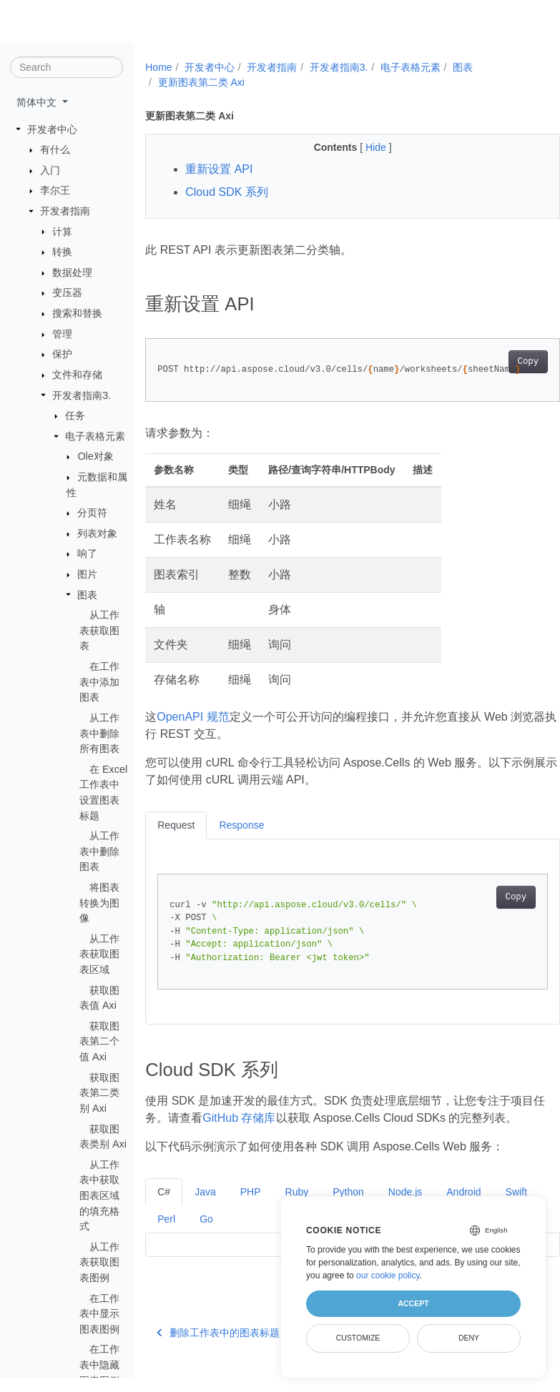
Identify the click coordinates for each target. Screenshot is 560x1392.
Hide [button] (362, 147)
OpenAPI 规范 (193, 717)
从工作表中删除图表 (99, 852)
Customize (358, 1337)
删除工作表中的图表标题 (218, 1350)
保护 (62, 354)
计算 (62, 231)
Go (253, 1236)
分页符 (92, 513)
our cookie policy (388, 1275)
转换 (62, 252)
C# (163, 1209)
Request (176, 825)
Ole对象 (95, 457)
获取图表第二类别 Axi (99, 1093)
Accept (413, 1303)
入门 (50, 171)
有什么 (55, 150)
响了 (87, 554)
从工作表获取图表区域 (99, 955)
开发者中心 (52, 129)
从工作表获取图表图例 (99, 1263)
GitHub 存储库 (261, 1118)
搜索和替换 (77, 314)
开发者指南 (65, 211)
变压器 (67, 293)
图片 (87, 575)
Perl (213, 1236)
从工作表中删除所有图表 (99, 734)
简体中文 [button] (37, 103)
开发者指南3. (81, 395)
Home (158, 67)
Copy (498, 362)
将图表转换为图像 (99, 903)
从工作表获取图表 (99, 631)
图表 (87, 595)
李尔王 (55, 191)
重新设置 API (218, 169)
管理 (62, 334)
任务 (75, 416)
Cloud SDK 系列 (226, 192)
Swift (168, 1236)
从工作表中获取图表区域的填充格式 (99, 1196)
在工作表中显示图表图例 (99, 1314)
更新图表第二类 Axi (201, 82)
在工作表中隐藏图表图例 (99, 1365)
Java (205, 1209)
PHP (250, 1209)
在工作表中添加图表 (99, 682)
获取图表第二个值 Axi (99, 1042)
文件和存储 (77, 375)
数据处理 (72, 273)
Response (241, 825)
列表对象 (97, 534)
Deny (468, 1337)
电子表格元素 (95, 437)
